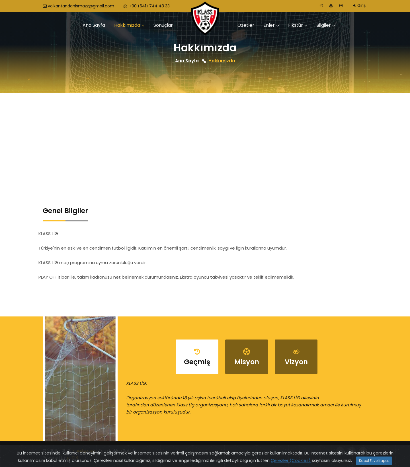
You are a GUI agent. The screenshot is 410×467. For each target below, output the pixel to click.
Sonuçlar (163, 25)
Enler (269, 25)
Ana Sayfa (94, 25)
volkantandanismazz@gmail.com (78, 6)
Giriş (359, 5)
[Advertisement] (205, 136)
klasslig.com (85, 450)
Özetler (245, 25)
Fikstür (295, 25)
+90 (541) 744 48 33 (146, 6)
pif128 (72, 457)
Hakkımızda (127, 25)
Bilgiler (323, 25)
